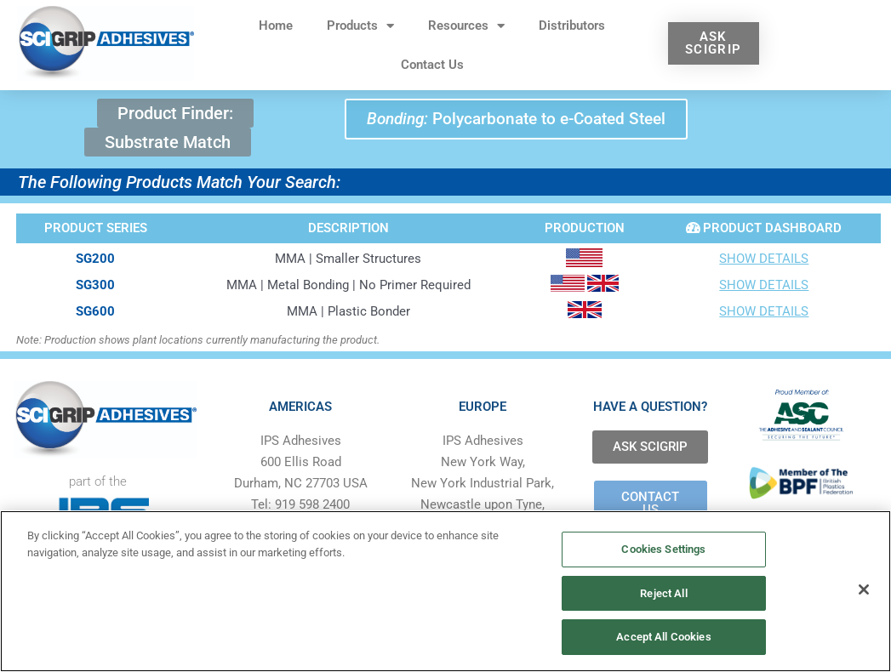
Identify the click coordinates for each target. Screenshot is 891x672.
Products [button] (360, 26)
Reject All (663, 593)
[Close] (863, 589)
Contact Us (432, 64)
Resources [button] (466, 26)
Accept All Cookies (663, 636)
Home (276, 25)
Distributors (572, 25)
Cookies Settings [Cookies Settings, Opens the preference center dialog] (663, 549)
